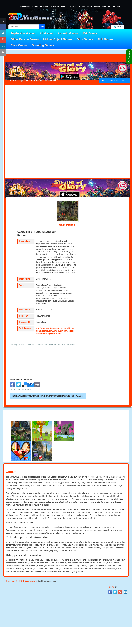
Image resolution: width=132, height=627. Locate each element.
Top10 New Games (23, 33)
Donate (129, 57)
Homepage (25, 6)
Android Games (68, 33)
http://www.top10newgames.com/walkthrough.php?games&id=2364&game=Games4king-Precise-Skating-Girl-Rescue (55, 331)
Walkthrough (67, 224)
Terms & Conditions (91, 6)
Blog (63, 6)
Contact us (116, 6)
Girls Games (85, 39)
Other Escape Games (25, 39)
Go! (43, 26)
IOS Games (90, 33)
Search (120, 27)
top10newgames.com (47, 581)
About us (106, 6)
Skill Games (105, 39)
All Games (46, 33)
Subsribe (55, 6)
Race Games (19, 45)
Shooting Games (43, 45)
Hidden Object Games (57, 39)
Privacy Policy (73, 6)
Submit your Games (40, 6)
